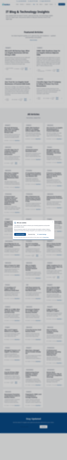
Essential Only (31, 234)
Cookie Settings (41, 234)
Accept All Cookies (20, 234)
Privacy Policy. (46, 237)
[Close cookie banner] (52, 222)
